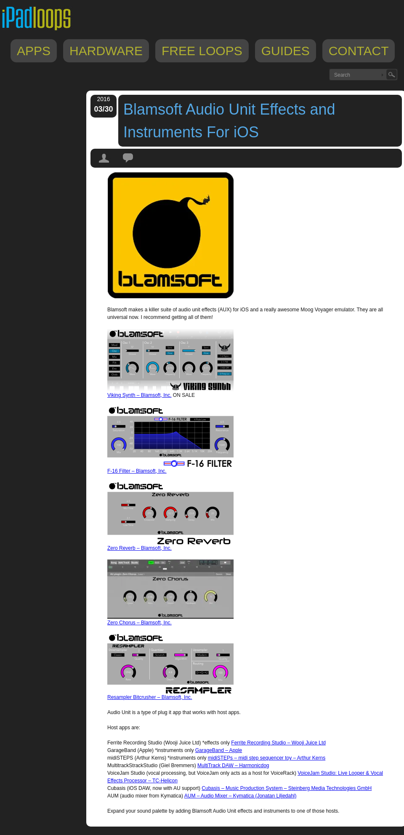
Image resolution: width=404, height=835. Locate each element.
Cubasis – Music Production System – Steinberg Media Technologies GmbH (287, 788)
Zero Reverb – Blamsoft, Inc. (139, 548)
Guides (285, 51)
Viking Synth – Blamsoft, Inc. (139, 395)
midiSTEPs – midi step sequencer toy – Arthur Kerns (266, 758)
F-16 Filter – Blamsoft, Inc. (137, 471)
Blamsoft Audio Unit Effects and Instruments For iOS (229, 121)
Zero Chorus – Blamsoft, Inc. (139, 623)
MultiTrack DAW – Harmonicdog (233, 765)
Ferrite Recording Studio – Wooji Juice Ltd (278, 743)
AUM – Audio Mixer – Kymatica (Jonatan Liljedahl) (240, 796)
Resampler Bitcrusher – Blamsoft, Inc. (149, 697)
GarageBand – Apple (218, 750)
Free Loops (202, 51)
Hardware (106, 51)
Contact (359, 51)
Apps (33, 51)
